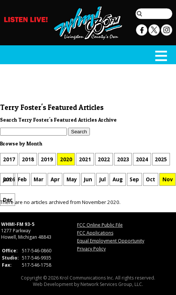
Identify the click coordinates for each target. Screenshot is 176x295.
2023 (123, 159)
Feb (22, 179)
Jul (102, 179)
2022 (104, 159)
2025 (161, 159)
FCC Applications (95, 233)
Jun (88, 179)
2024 (142, 159)
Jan (7, 179)
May (71, 179)
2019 (47, 159)
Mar (38, 179)
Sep (134, 179)
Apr (55, 179)
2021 (85, 159)
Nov (167, 179)
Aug (118, 179)
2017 (9, 159)
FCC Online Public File (100, 225)
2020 (66, 159)
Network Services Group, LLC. (111, 284)
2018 (28, 159)
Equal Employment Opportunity (110, 241)
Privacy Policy (91, 249)
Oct (150, 179)
